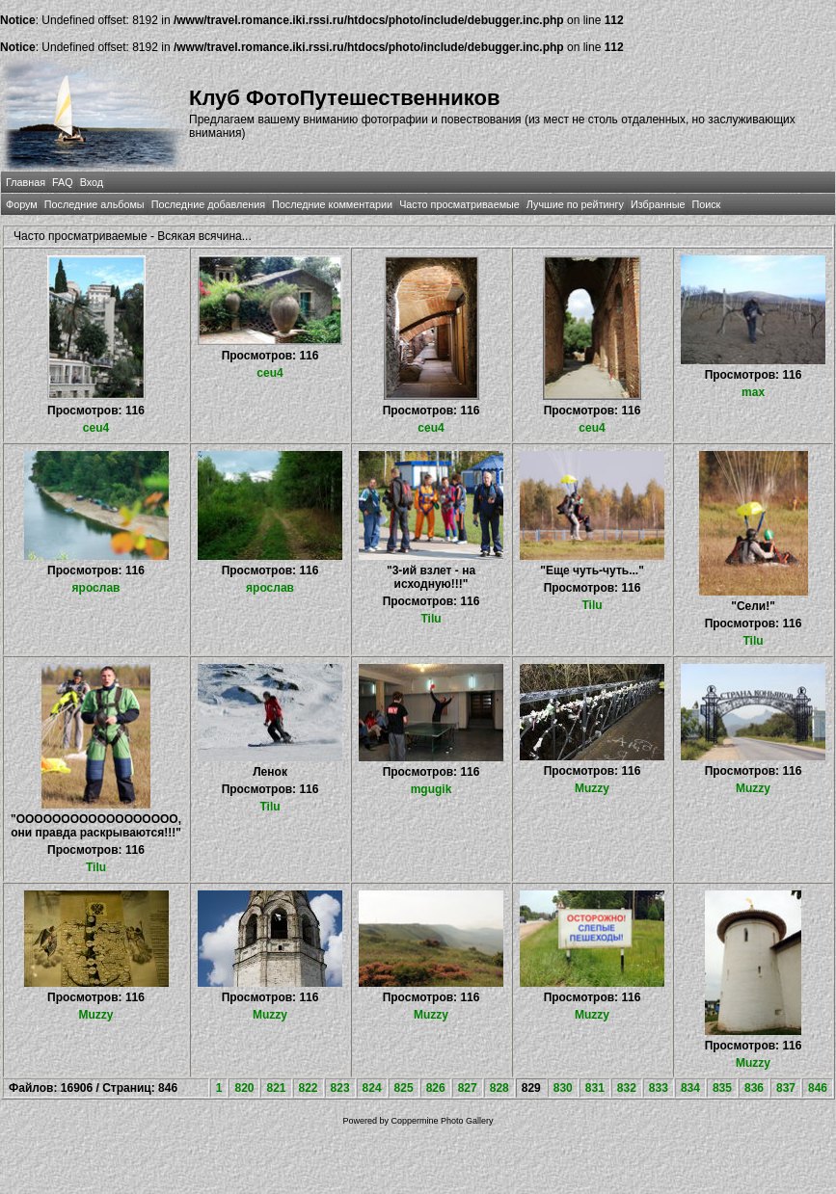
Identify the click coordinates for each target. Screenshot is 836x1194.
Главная (25, 182)
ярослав (96, 588)
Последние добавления (208, 204)
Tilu (430, 618)
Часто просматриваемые (459, 204)
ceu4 (96, 428)
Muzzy (592, 788)
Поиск (705, 204)
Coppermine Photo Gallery (442, 1121)
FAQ (62, 182)
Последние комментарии (332, 204)
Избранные (658, 204)
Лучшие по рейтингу (575, 204)
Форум (22, 204)
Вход (91, 182)
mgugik (431, 789)
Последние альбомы (94, 204)
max (753, 392)
